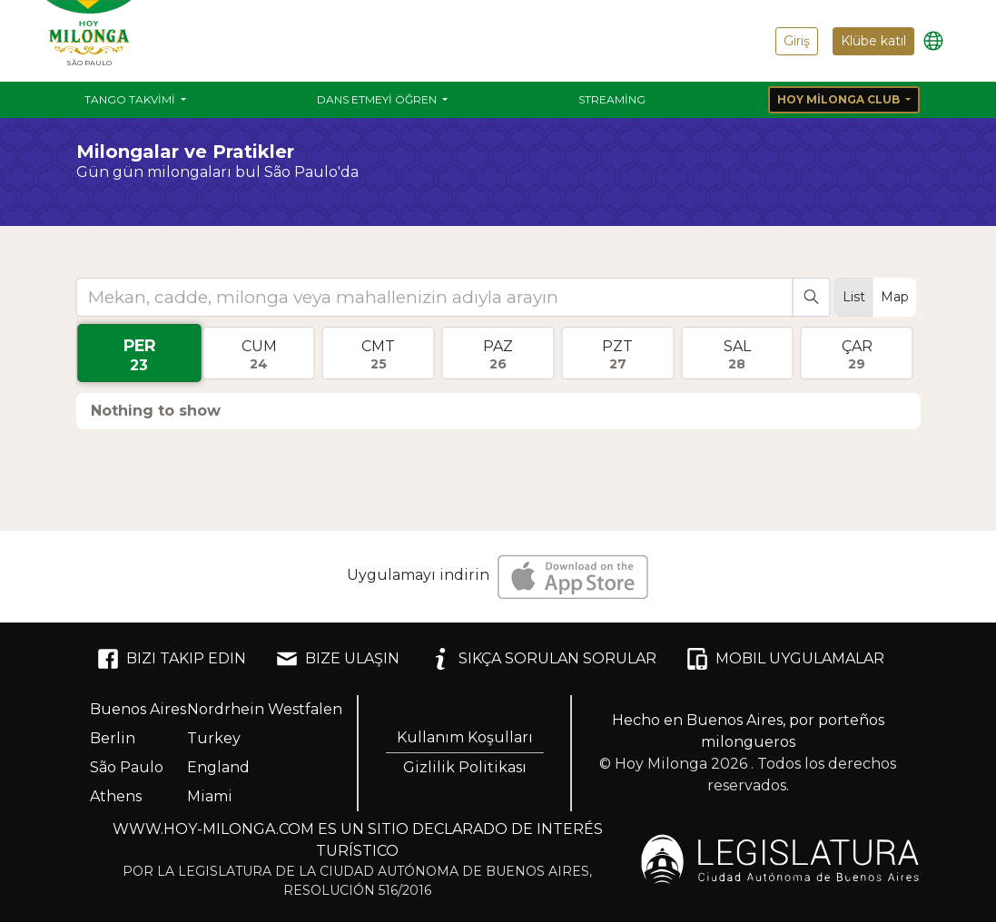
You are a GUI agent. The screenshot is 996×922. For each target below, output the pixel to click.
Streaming (612, 99)
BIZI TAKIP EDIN (171, 659)
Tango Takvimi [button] (131, 99)
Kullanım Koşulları (465, 737)
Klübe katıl (873, 41)
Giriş (797, 41)
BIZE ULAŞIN (337, 659)
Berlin (112, 738)
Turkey (214, 738)
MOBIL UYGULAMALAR (785, 659)
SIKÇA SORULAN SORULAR (542, 659)
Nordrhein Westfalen (264, 709)
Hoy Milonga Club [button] (839, 99)
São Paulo (126, 767)
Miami (209, 796)
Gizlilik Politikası (465, 767)
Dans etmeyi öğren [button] (378, 99)
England (218, 767)
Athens (116, 796)
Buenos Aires (138, 709)
